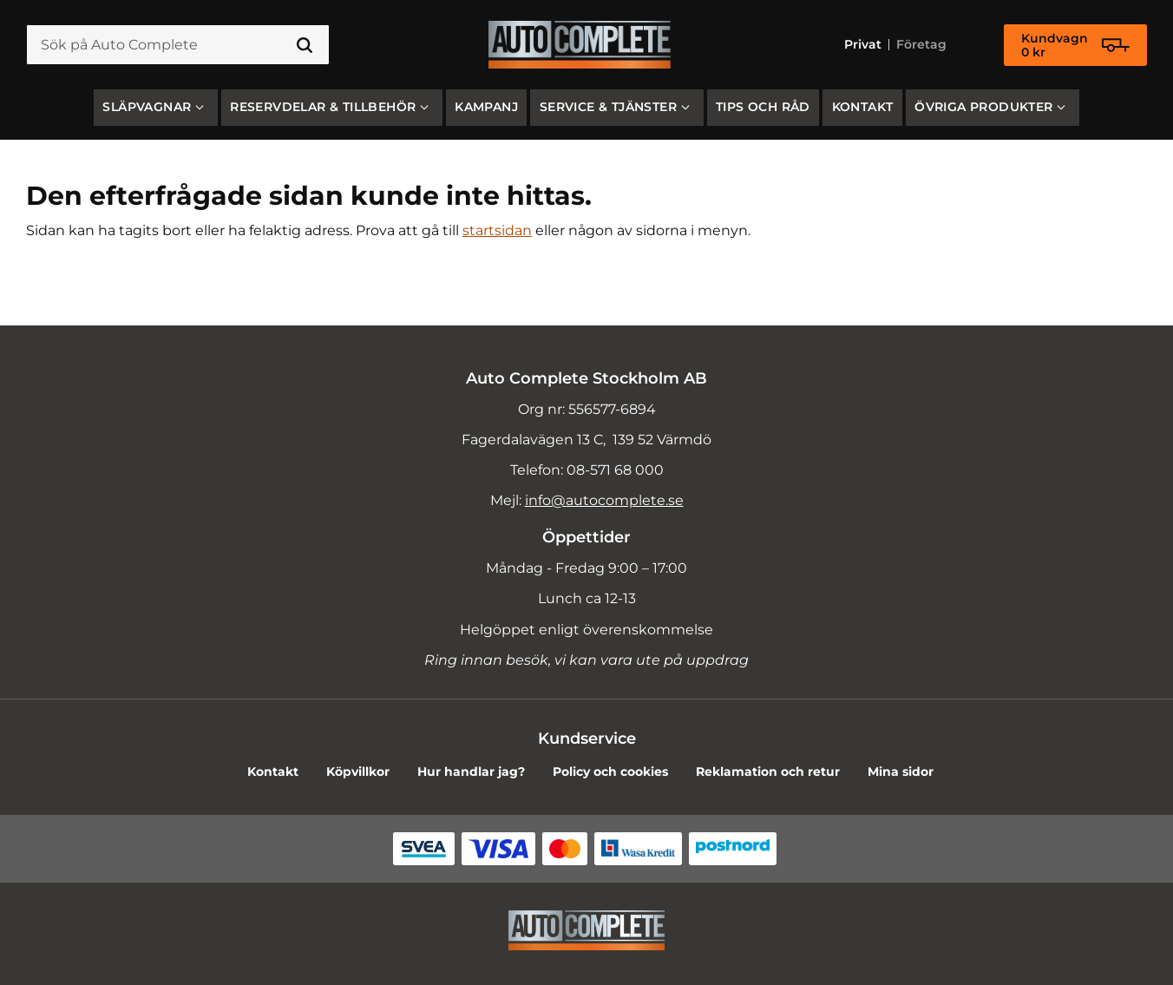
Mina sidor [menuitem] (901, 771)
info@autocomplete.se (604, 500)
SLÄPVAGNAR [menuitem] (146, 107)
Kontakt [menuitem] (863, 107)
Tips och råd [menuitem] (763, 107)
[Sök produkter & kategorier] (178, 45)
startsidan (497, 230)
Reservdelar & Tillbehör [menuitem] (323, 107)
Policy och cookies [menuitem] (610, 771)
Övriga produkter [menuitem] (983, 107)
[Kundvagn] (1075, 45)
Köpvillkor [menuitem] (358, 771)
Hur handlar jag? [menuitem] (471, 771)
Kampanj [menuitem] (486, 107)
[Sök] (304, 45)
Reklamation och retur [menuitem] (768, 771)
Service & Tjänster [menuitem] (608, 107)
